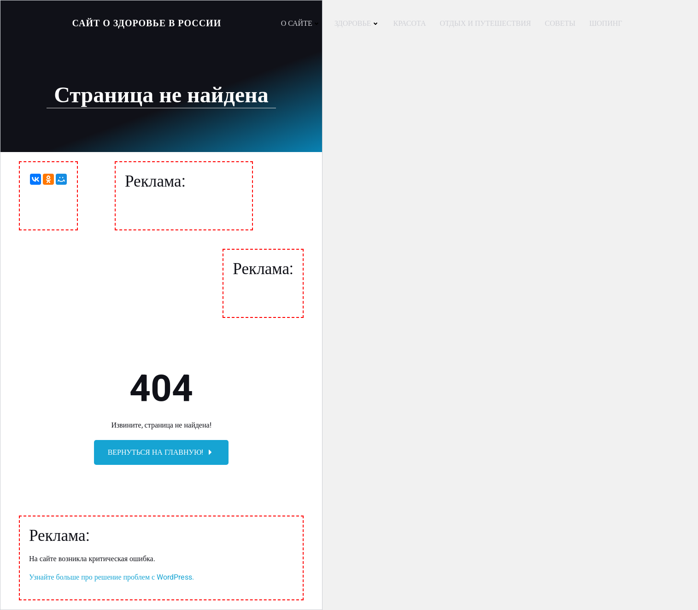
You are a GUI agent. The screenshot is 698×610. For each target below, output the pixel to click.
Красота (409, 23)
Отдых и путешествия (485, 23)
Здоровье (357, 23)
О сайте (301, 23)
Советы (560, 23)
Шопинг (605, 23)
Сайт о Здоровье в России (147, 23)
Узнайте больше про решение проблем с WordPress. (111, 577)
